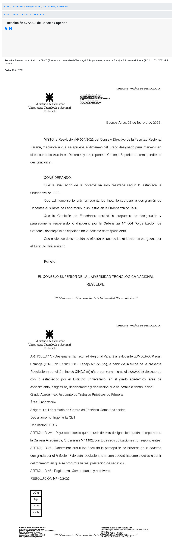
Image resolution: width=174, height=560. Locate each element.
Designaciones (33, 6)
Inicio (6, 6)
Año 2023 (26, 14)
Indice (15, 14)
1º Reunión (39, 14)
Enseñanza (18, 6)
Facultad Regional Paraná (56, 6)
